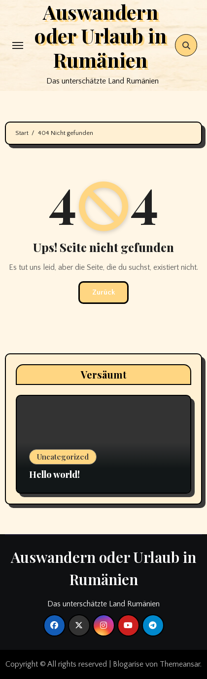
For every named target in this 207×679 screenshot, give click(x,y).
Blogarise (128, 664)
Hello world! (54, 474)
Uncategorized (63, 457)
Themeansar (180, 664)
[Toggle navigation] (18, 45)
